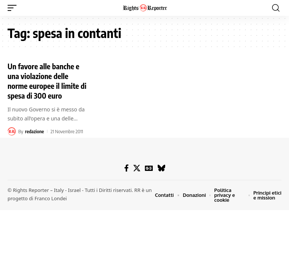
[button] (14, 8)
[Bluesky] (161, 168)
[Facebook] (126, 168)
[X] (136, 168)
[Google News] (149, 168)
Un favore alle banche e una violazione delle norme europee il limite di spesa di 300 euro (47, 80)
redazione (34, 131)
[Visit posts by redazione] (12, 131)
